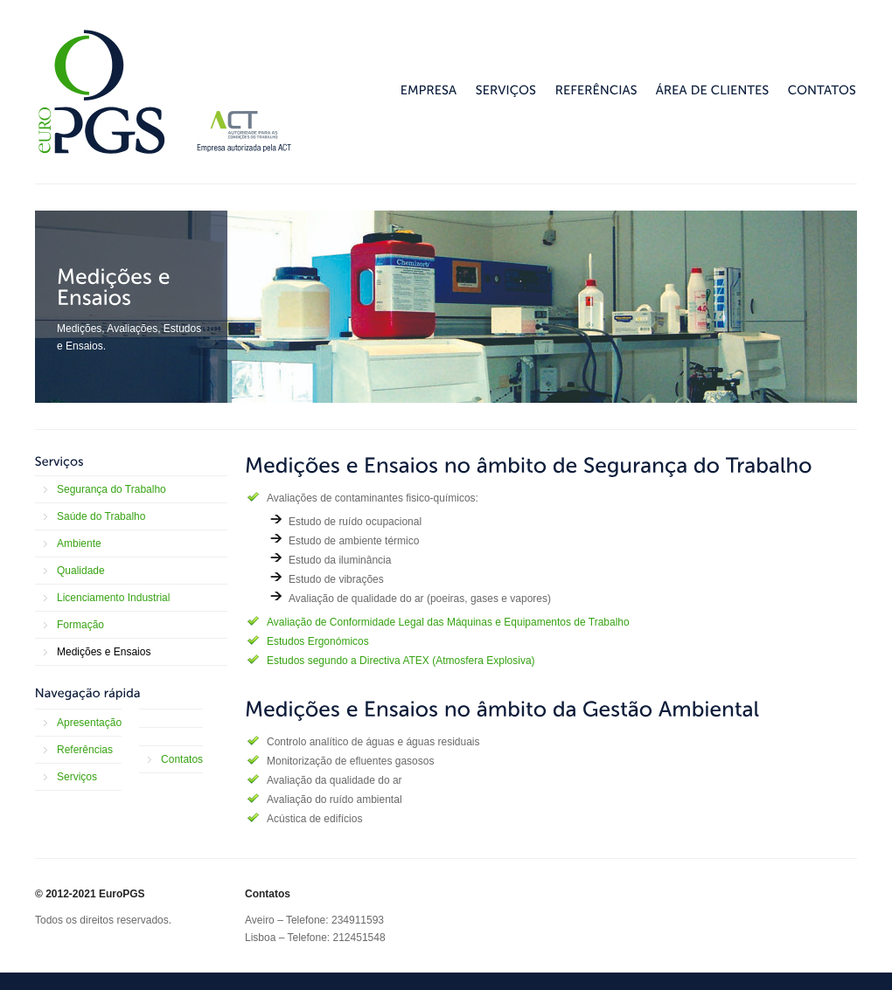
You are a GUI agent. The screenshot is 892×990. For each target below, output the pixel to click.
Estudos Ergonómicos (318, 641)
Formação (80, 625)
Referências (85, 750)
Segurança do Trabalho (111, 489)
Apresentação (89, 723)
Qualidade (81, 570)
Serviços (77, 777)
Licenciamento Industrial (113, 598)
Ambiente (79, 543)
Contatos (182, 759)
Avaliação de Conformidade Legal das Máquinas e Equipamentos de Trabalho (448, 622)
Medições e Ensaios (103, 652)
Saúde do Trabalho (101, 516)
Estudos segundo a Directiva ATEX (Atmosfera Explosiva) (401, 660)
